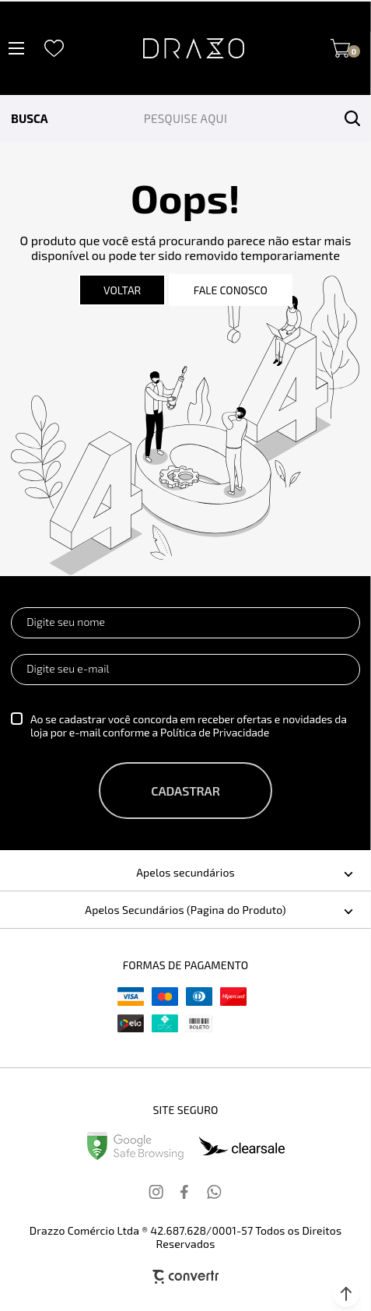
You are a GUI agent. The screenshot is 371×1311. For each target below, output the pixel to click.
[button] (346, 1294)
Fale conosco (231, 290)
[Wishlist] (54, 48)
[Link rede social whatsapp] (214, 1191)
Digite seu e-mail (67, 668)
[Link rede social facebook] (185, 1191)
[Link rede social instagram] (157, 1191)
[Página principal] (193, 48)
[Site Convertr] (186, 1276)
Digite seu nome (65, 621)
